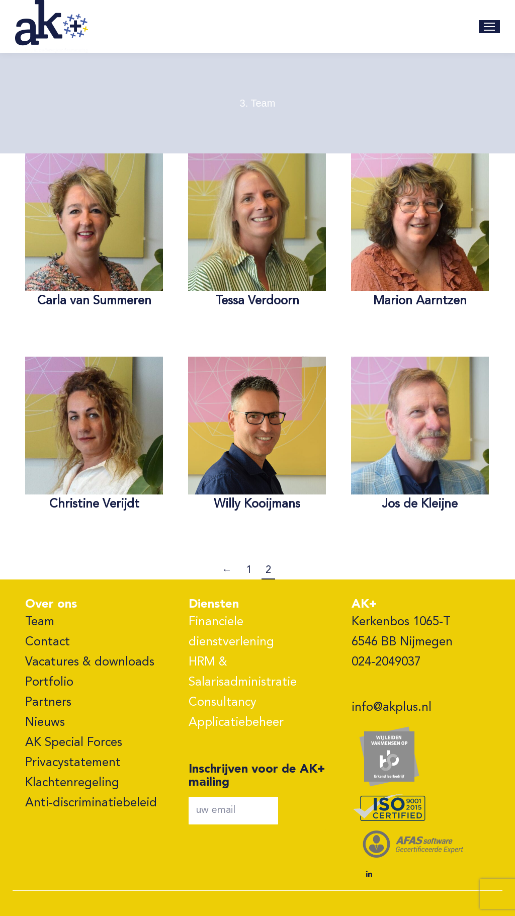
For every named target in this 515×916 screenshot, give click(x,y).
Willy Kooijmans (257, 504)
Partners (48, 703)
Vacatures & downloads (89, 662)
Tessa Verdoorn (257, 301)
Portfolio (49, 683)
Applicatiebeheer (236, 723)
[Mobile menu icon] (489, 26)
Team (39, 622)
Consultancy (222, 703)
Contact (47, 642)
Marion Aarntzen (420, 301)
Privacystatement (73, 763)
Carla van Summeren (94, 301)
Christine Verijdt (94, 504)
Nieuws (45, 723)
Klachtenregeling (72, 783)
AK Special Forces (73, 743)
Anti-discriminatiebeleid (91, 803)
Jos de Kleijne (420, 504)
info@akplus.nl (392, 708)
